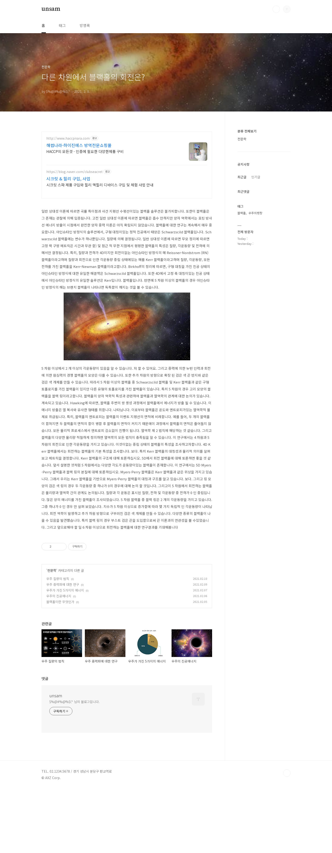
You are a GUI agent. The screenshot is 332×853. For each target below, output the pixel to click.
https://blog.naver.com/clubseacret (74, 172)
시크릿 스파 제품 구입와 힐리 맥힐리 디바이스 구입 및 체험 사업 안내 (99, 184)
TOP (286, 837)
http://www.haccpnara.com (68, 138)
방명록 (85, 25)
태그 (62, 25)
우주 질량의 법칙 (57, 643)
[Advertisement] (127, 235)
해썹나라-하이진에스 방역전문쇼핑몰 (79, 145)
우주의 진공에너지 (58, 660)
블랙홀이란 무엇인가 (60, 666)
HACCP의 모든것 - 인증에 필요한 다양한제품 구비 (85, 151)
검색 (276, 9)
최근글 (241, 177)
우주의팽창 (255, 213)
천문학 (51, 635)
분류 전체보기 (246, 131)
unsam (51, 9)
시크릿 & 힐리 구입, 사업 (68, 178)
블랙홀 (241, 213)
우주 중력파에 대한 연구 (62, 649)
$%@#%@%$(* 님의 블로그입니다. (74, 766)
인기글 (255, 177)
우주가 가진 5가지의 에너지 (65, 654)
